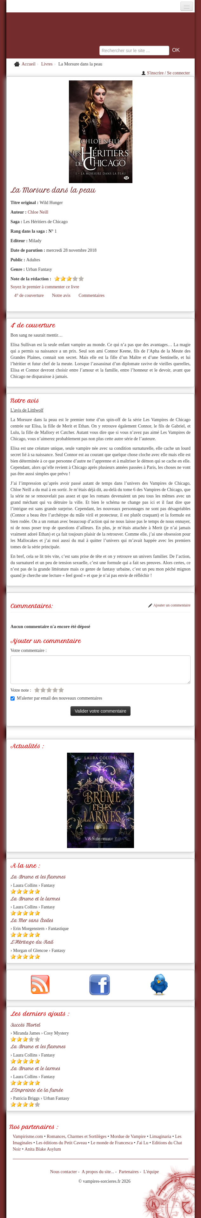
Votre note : (20, 690)
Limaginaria (160, 1136)
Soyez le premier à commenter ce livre (44, 286)
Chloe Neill (38, 212)
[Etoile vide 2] (43, 690)
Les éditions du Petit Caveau (61, 1142)
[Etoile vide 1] (37, 690)
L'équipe (151, 1171)
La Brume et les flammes (38, 876)
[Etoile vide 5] (81, 278)
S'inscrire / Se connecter (165, 73)
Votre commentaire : (28, 650)
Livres (47, 64)
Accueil (29, 64)
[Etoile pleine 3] (69, 278)
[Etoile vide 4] (75, 278)
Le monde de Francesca (111, 1142)
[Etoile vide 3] (49, 690)
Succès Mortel (25, 1025)
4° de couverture (29, 295)
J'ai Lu (142, 1142)
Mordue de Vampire (128, 1136)
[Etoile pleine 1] (57, 278)
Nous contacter (63, 1171)
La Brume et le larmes (35, 898)
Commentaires (92, 295)
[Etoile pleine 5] (37, 891)
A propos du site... (98, 1171)
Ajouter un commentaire (169, 605)
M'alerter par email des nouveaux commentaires (56, 698)
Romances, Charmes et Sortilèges (76, 1136)
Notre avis (61, 295)
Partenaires (128, 1171)
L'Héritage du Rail (31, 942)
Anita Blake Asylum (43, 1149)
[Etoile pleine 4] (31, 891)
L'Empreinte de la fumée (36, 1090)
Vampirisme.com (28, 1136)
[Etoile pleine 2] (63, 278)
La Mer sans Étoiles (31, 920)
